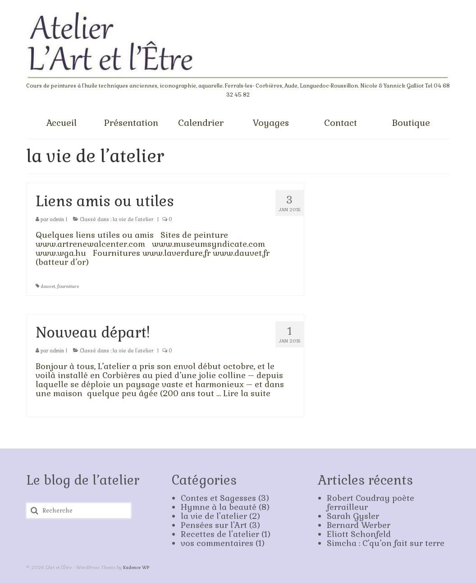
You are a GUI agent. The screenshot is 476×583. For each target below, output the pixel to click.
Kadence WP (136, 567)
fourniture (68, 286)
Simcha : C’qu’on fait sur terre (385, 543)
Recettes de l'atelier (220, 534)
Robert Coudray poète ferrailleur (370, 502)
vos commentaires (217, 543)
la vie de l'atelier (133, 219)
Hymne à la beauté (218, 507)
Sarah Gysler (353, 516)
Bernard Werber (358, 525)
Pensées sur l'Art (214, 525)
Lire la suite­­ (246, 393)
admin (57, 219)
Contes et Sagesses (218, 498)
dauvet (48, 286)
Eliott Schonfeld (359, 534)
